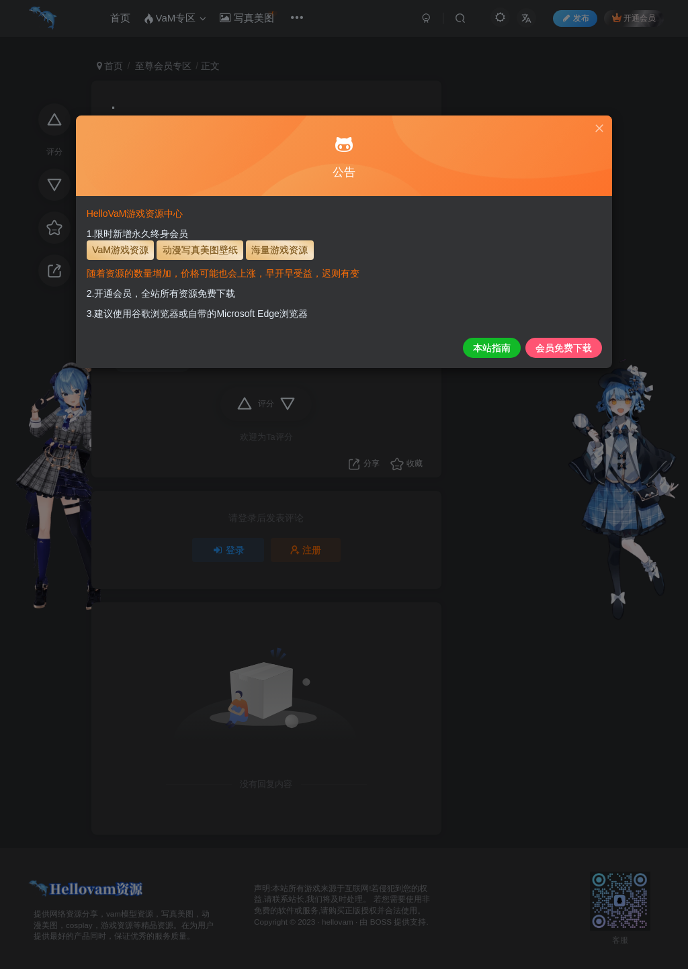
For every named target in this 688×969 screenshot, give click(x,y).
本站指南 (425, 347)
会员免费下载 (498, 347)
